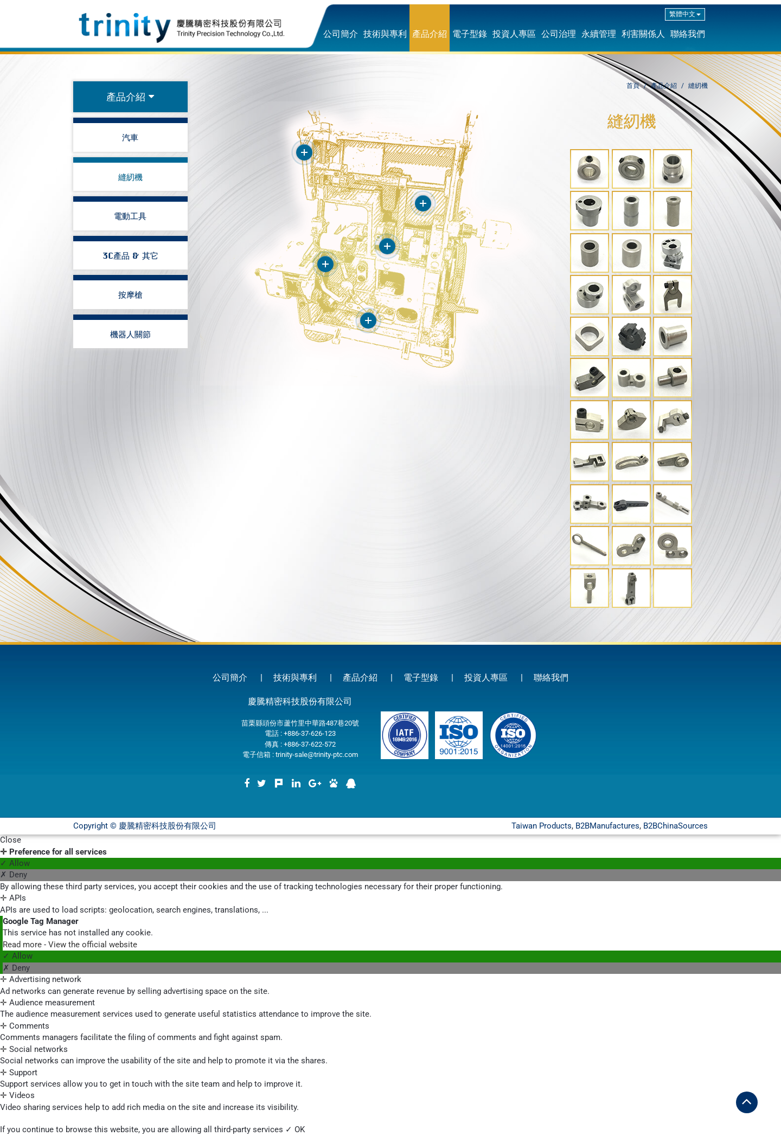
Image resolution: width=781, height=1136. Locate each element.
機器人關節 (130, 334)
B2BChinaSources (675, 826)
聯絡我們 (687, 34)
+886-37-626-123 (310, 733)
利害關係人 (643, 34)
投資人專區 (514, 34)
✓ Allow (15, 863)
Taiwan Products (541, 826)
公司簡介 (340, 34)
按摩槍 (130, 294)
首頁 (632, 85)
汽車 (130, 137)
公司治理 (558, 34)
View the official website (92, 944)
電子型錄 (469, 34)
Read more (23, 944)
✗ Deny (13, 875)
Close (10, 840)
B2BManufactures (607, 826)
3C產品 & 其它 (130, 255)
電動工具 (130, 216)
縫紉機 (130, 177)
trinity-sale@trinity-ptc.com (317, 754)
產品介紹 (429, 34)
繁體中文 (685, 14)
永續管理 (598, 34)
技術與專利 (385, 34)
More (304, 152)
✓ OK (295, 1129)
